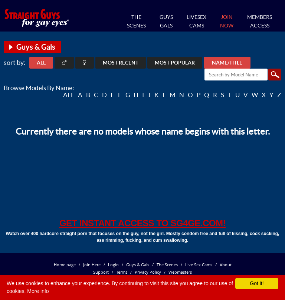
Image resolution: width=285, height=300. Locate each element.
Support (101, 272)
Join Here (92, 264)
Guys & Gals (137, 264)
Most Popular (175, 63)
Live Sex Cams (198, 264)
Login (113, 264)
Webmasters (180, 272)
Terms (121, 272)
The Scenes (167, 264)
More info (38, 291)
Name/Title (227, 63)
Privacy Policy (148, 272)
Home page (65, 264)
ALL (41, 63)
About (226, 264)
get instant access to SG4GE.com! (142, 223)
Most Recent (120, 63)
